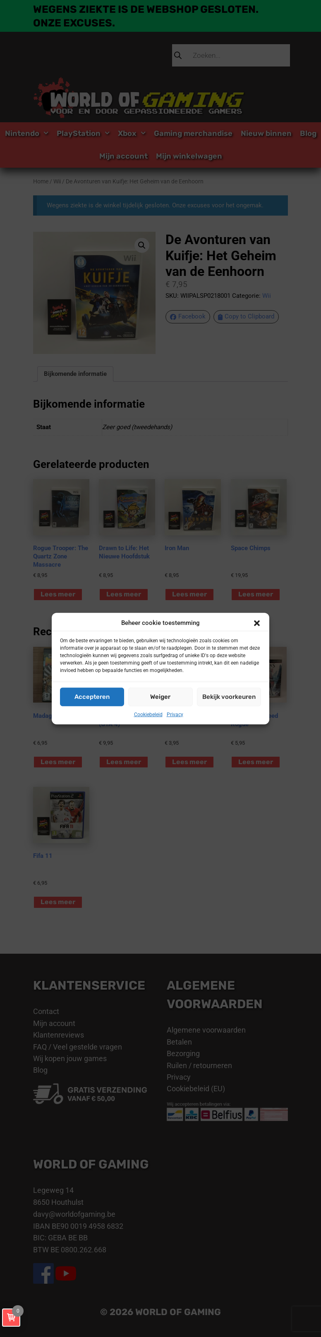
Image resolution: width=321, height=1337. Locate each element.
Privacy (175, 714)
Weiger (160, 697)
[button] (257, 623)
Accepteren (92, 697)
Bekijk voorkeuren (229, 697)
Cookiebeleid (148, 714)
